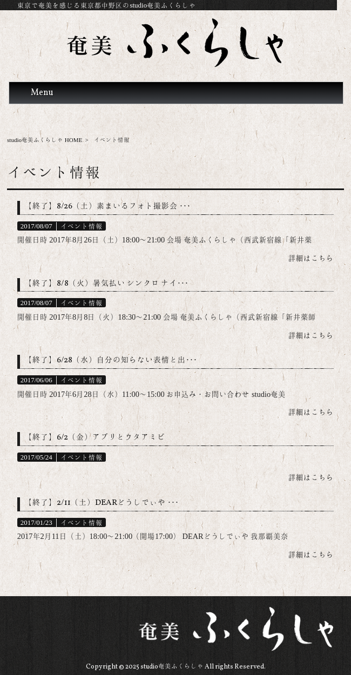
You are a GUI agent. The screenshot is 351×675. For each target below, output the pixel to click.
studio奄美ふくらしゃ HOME (44, 140)
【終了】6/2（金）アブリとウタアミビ (94, 437)
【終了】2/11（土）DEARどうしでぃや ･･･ (101, 503)
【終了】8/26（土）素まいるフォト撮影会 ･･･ (107, 206)
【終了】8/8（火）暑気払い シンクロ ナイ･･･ (106, 283)
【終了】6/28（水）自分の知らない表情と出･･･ (110, 360)
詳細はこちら (311, 258)
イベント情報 (81, 226)
